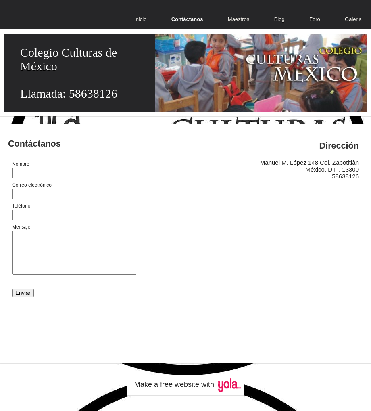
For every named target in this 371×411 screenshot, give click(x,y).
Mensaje (21, 227)
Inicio (140, 19)
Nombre (20, 164)
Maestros (238, 19)
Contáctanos (187, 19)
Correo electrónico (32, 185)
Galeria (353, 19)
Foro (314, 19)
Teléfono (21, 206)
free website (179, 384)
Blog (279, 19)
